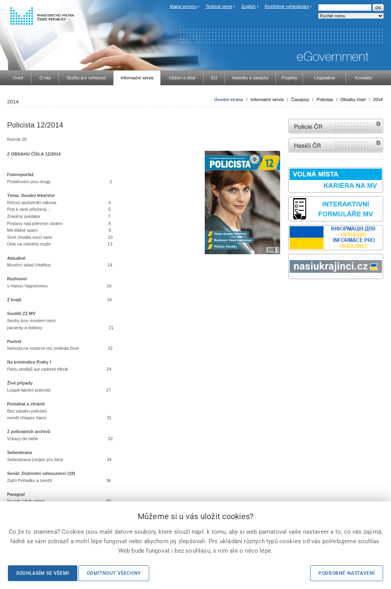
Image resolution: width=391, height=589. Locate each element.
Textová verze (219, 6)
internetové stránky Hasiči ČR (335, 145)
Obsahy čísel (353, 99)
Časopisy (300, 99)
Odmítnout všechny (114, 573)
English (248, 6)
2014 (378, 99)
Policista (325, 99)
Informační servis (267, 99)
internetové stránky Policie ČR (335, 126)
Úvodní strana (228, 99)
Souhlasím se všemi (42, 573)
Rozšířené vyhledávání (287, 6)
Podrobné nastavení (346, 573)
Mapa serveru (183, 6)
